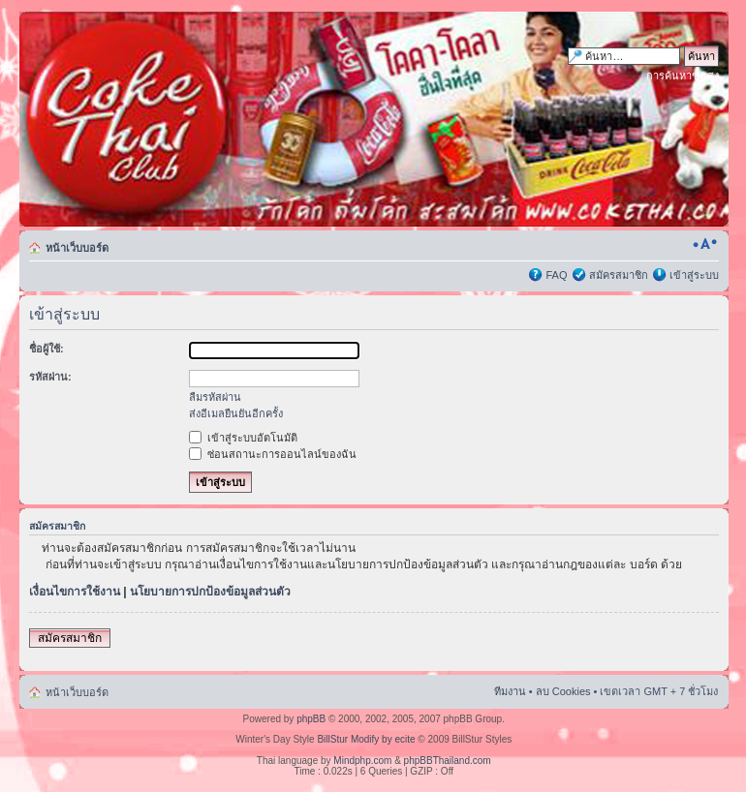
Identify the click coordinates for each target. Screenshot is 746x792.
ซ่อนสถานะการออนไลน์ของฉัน (273, 454)
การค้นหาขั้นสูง (682, 75)
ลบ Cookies (563, 691)
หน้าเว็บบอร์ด (77, 248)
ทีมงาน (510, 691)
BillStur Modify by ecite (366, 739)
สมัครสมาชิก (618, 275)
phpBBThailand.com (447, 760)
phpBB (311, 719)
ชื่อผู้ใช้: (46, 348)
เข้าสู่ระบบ (694, 275)
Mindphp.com (362, 760)
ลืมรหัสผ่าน (215, 397)
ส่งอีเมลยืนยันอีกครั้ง (236, 413)
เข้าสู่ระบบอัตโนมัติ (243, 437)
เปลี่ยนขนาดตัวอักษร (705, 244)
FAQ (556, 275)
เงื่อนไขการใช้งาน (74, 591)
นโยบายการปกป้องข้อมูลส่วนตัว (210, 591)
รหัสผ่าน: (50, 376)
